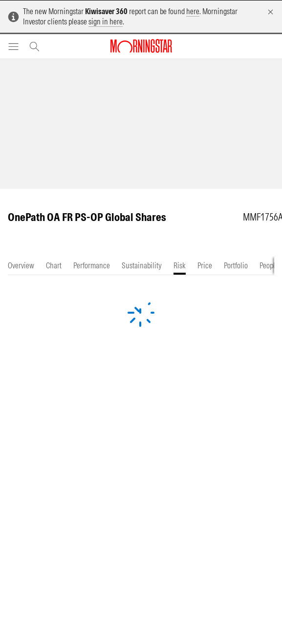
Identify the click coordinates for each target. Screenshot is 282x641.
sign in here (105, 21)
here (192, 11)
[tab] (21, 266)
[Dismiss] (270, 12)
